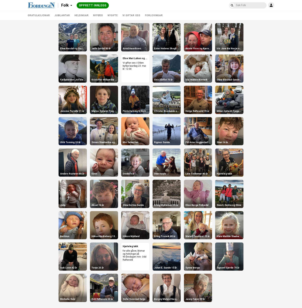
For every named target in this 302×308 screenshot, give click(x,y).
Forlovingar (154, 15)
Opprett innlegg (93, 5)
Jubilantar (62, 15)
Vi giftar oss (131, 15)
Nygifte (113, 15)
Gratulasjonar (39, 15)
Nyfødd (98, 15)
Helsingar (82, 15)
